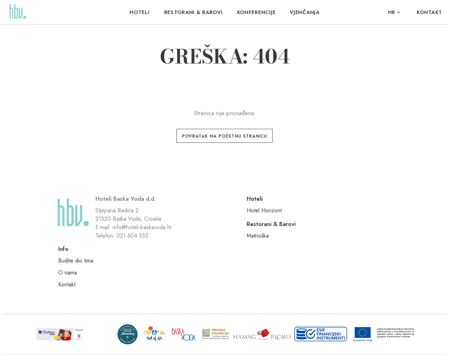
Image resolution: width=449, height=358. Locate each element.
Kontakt (429, 12)
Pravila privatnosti (118, 344)
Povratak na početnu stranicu (224, 136)
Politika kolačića (189, 344)
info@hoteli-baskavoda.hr (145, 244)
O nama (333, 227)
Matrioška (272, 215)
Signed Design (389, 344)
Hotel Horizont (215, 215)
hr (391, 12)
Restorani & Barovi (193, 12)
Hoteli (140, 12)
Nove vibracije (336, 344)
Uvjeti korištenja (154, 344)
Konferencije (256, 12)
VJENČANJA (304, 12)
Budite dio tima (341, 215)
